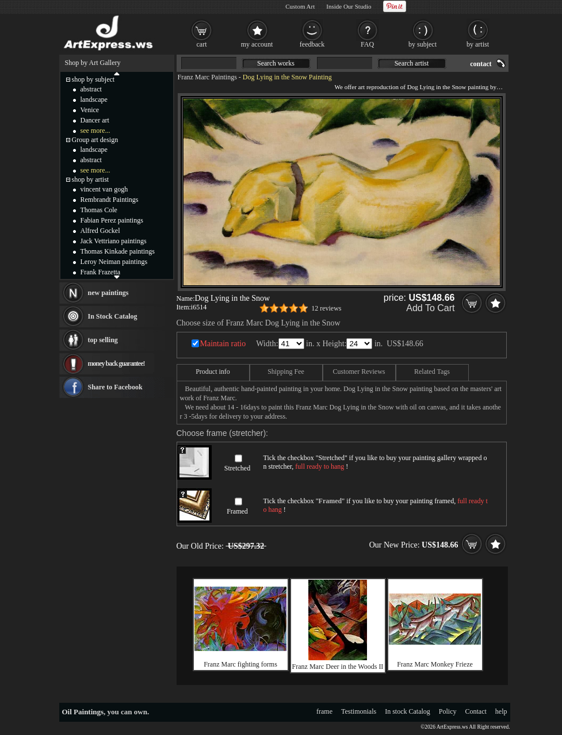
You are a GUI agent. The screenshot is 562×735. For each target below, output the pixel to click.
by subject (422, 44)
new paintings (108, 293)
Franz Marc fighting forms (240, 664)
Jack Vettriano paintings (114, 241)
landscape (94, 99)
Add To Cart (430, 308)
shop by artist (90, 179)
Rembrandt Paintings (110, 200)
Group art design (95, 140)
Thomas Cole (99, 210)
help (501, 711)
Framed (237, 511)
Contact (476, 711)
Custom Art (300, 6)
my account (257, 44)
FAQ (367, 44)
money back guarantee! (116, 363)
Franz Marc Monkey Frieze (435, 664)
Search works (276, 63)
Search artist (412, 63)
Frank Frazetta (101, 272)
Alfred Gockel (100, 231)
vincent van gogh (104, 189)
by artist (478, 44)
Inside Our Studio (348, 6)
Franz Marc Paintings (207, 77)
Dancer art (95, 120)
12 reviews (326, 308)
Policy (448, 711)
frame (324, 711)
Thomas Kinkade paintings (118, 251)
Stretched (237, 468)
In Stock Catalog (112, 316)
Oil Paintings (83, 711)
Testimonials (358, 711)
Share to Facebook (115, 387)
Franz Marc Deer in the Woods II (338, 667)
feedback (312, 44)
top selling (103, 340)
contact (480, 64)
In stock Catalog (407, 711)
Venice (90, 110)
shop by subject (93, 79)
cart (202, 44)
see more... (95, 131)
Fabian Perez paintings (112, 220)
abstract (91, 89)
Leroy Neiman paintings (114, 262)
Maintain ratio (223, 343)
